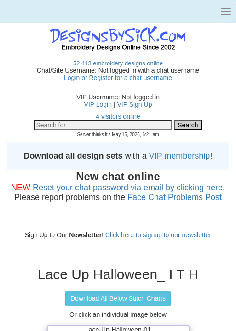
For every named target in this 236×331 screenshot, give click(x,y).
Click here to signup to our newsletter (158, 235)
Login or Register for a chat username (118, 77)
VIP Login (98, 104)
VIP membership (179, 155)
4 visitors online (118, 116)
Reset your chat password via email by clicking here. (129, 187)
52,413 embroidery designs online (118, 63)
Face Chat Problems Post (174, 197)
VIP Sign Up (134, 104)
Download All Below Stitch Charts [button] (118, 298)
